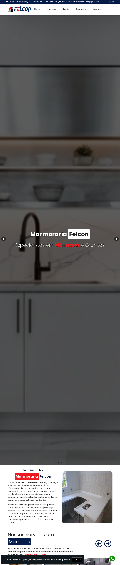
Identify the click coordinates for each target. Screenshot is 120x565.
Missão (65, 9)
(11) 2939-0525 (66, 2)
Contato (96, 9)
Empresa (51, 9)
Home (37, 9)
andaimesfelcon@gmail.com (87, 2)
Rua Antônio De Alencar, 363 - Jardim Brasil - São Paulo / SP (32, 2)
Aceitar (77, 559)
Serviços (81, 9)
